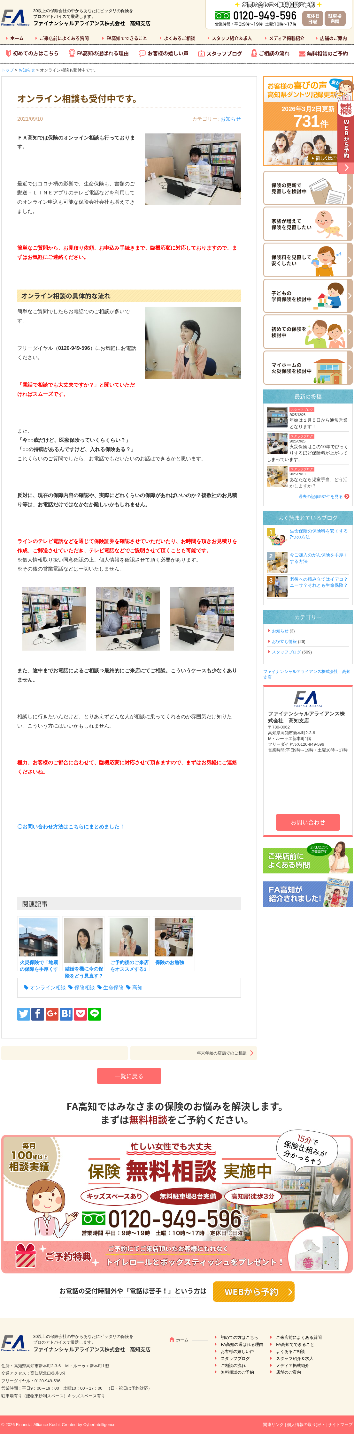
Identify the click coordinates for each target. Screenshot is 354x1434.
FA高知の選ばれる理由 (103, 53)
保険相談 (84, 987)
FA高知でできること (126, 38)
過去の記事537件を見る (320, 496)
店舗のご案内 (333, 38)
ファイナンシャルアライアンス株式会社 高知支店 (91, 23)
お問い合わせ (308, 822)
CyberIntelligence (99, 1424)
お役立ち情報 (284, 641)
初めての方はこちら (36, 53)
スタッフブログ (224, 53)
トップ (7, 70)
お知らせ (27, 70)
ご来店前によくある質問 (64, 38)
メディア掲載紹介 (286, 38)
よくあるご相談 (179, 38)
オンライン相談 (48, 987)
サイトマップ (340, 1424)
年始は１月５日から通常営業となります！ (318, 423)
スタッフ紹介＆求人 (232, 38)
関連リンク (273, 1424)
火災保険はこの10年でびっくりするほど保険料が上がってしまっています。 (307, 453)
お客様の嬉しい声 (168, 53)
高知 (137, 987)
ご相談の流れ (274, 53)
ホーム (17, 38)
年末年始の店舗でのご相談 (222, 1053)
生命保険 (113, 987)
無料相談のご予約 (327, 53)
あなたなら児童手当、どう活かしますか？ (318, 482)
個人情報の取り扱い (305, 1424)
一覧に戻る (129, 1076)
